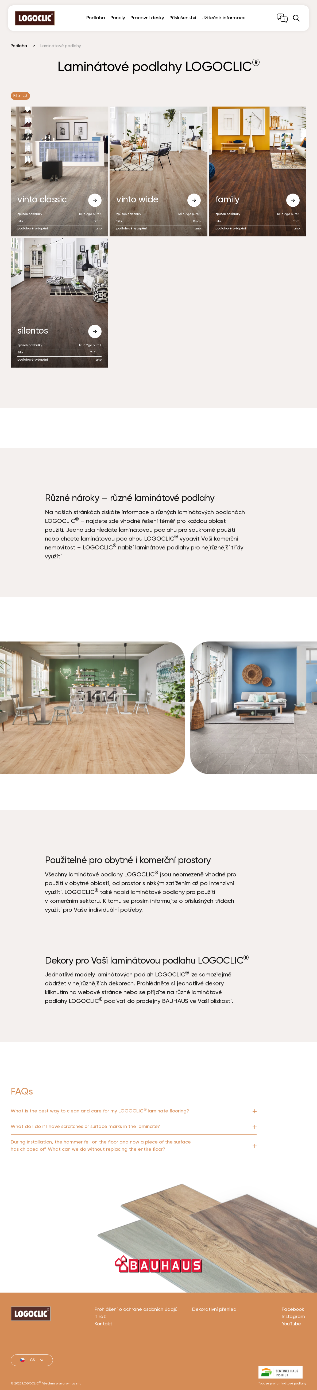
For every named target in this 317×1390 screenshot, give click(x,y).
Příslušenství (182, 18)
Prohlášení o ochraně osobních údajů (136, 1336)
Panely (117, 18)
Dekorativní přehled (214, 1336)
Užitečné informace (224, 18)
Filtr (20, 96)
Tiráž (100, 1343)
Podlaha (95, 18)
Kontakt (103, 1350)
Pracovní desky (147, 18)
